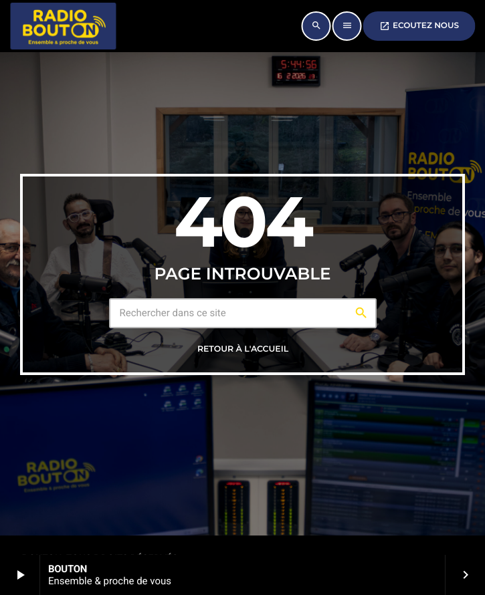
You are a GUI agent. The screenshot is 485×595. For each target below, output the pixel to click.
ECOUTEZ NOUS (419, 26)
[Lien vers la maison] (63, 26)
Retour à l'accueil (242, 349)
